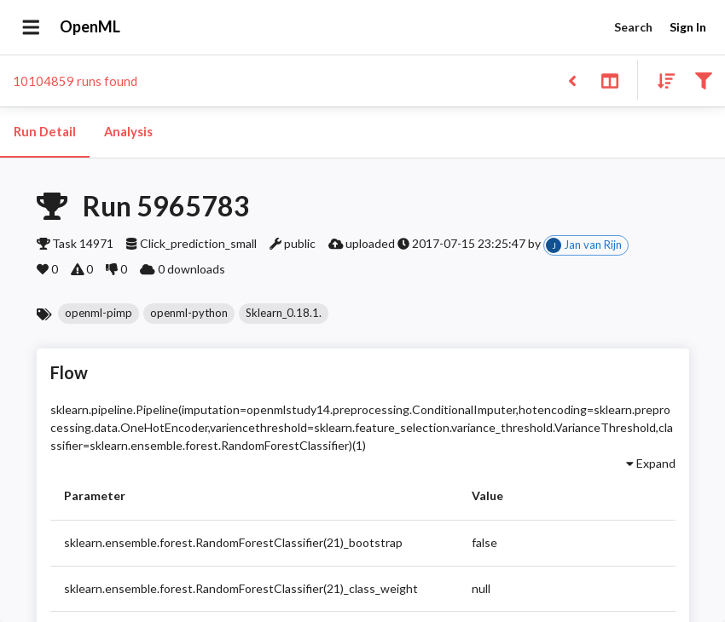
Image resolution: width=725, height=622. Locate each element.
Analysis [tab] (128, 132)
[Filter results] (703, 80)
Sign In (687, 27)
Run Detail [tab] (45, 132)
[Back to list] (572, 80)
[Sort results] (661, 80)
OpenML (90, 27)
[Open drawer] (31, 27)
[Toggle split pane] (609, 80)
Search (633, 27)
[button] (98, 313)
